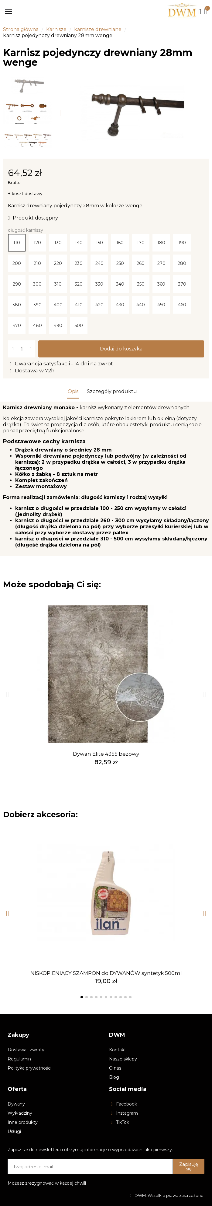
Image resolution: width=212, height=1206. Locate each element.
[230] (78, 263)
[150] (99, 242)
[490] (58, 325)
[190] (182, 242)
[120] (37, 242)
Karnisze (56, 29)
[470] (17, 325)
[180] (161, 242)
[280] (182, 263)
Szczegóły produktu (112, 391)
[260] (140, 263)
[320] (78, 284)
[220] (58, 263)
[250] (120, 263)
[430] (120, 305)
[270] (161, 263)
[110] (17, 242)
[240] (99, 263)
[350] (140, 284)
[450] (161, 305)
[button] (59, 113)
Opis (73, 391)
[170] (140, 242)
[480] (37, 325)
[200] (17, 263)
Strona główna (21, 29)
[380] (17, 305)
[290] (17, 284)
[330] (99, 284)
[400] (58, 305)
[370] (182, 284)
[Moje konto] (200, 11)
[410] (78, 305)
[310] (58, 284)
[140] (78, 242)
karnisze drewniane (97, 29)
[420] (99, 305)
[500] (78, 325)
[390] (37, 305)
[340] (120, 284)
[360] (161, 284)
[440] (140, 305)
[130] (58, 242)
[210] (37, 263)
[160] (120, 242)
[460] (182, 305)
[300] (37, 284)
